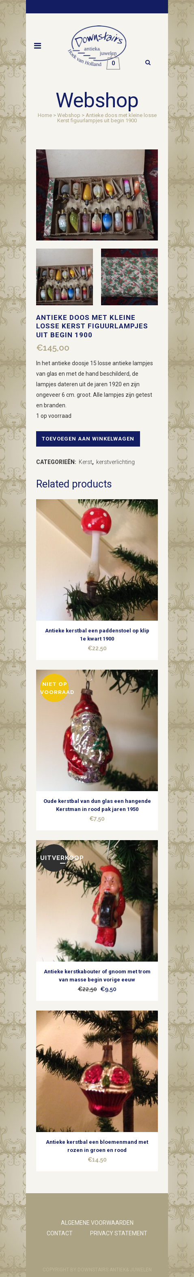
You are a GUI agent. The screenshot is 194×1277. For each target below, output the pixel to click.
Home (45, 115)
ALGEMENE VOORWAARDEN (97, 1223)
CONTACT (60, 1233)
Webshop (68, 115)
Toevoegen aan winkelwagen (88, 439)
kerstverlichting (115, 462)
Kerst (85, 462)
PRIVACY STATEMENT (118, 1233)
